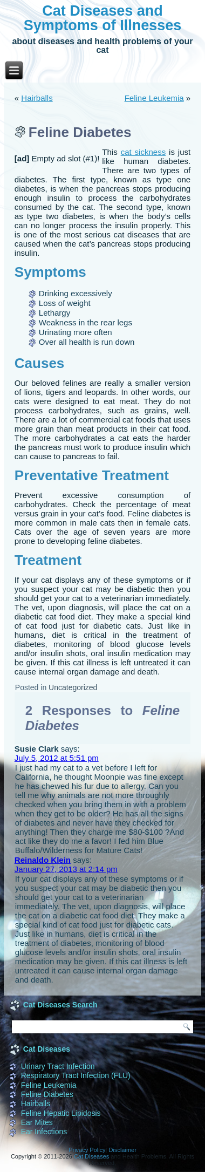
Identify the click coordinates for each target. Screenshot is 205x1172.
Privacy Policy (87, 1150)
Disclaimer (122, 1150)
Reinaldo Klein (43, 859)
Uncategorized (73, 687)
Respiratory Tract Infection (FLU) (76, 1075)
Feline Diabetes (47, 1094)
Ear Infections (44, 1131)
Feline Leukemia (154, 98)
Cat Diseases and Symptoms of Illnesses (103, 18)
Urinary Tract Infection (58, 1066)
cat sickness (143, 151)
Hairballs (36, 98)
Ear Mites (37, 1122)
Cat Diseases (91, 1156)
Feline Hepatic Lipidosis (61, 1113)
